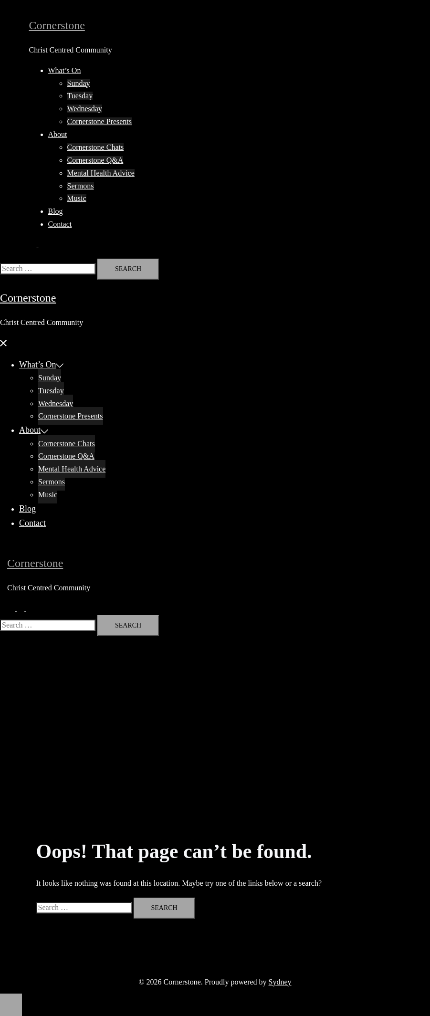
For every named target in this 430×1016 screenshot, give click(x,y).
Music (76, 198)
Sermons (80, 186)
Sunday (78, 83)
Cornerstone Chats (95, 147)
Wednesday (84, 109)
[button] (37, 245)
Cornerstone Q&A (95, 160)
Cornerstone (57, 25)
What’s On (64, 70)
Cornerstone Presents (99, 121)
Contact (60, 224)
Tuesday (80, 96)
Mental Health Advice (101, 173)
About (57, 134)
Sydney (280, 982)
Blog (55, 211)
